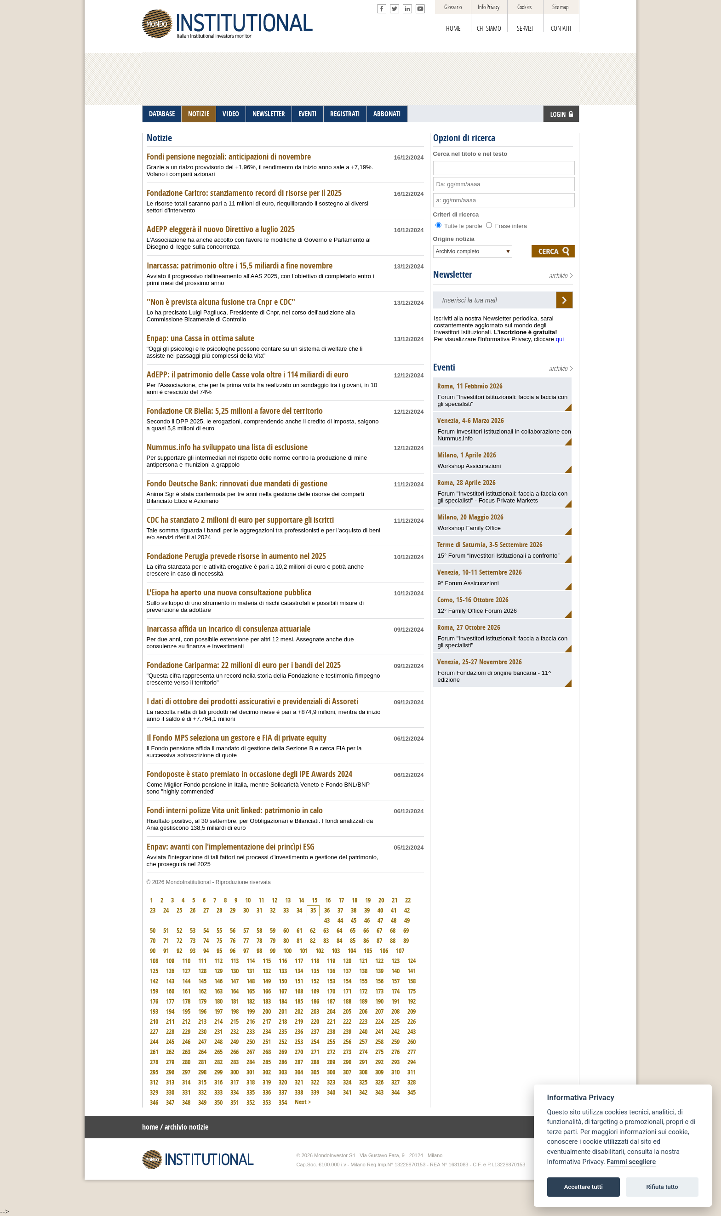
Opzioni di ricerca (464, 137)
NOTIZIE (198, 114)
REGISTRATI (345, 114)
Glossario (453, 7)
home (150, 1127)
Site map (560, 7)
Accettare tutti (583, 1186)
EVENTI (307, 114)
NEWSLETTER (268, 114)
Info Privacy (488, 7)
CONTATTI (561, 28)
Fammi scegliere (631, 1162)
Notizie (159, 137)
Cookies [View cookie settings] (524, 7)
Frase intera (506, 226)
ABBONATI (387, 114)
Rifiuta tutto (662, 1186)
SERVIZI (525, 28)
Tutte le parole (459, 226)
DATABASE (162, 114)
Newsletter (452, 274)
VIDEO (231, 114)
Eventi (444, 367)
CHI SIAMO (489, 28)
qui (560, 339)
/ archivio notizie (184, 1127)
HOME (453, 28)
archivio (558, 275)
